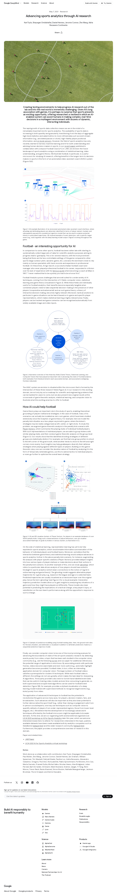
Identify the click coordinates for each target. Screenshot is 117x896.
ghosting (84, 565)
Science (44, 3)
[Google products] (26, 891)
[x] (16, 782)
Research (35, 3)
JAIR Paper (29, 739)
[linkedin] (32, 782)
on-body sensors (44, 141)
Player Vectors (29, 429)
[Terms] (46, 891)
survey (54, 661)
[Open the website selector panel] (20, 3)
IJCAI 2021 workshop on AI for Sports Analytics (42, 718)
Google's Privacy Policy (73, 791)
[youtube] (27, 782)
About (51, 3)
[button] (58, 32)
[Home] (11, 3)
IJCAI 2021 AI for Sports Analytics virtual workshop (46, 743)
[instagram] (22, 782)
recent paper (69, 146)
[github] (37, 782)
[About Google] (10, 891)
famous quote (58, 271)
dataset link (38, 726)
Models (26, 3)
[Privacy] (39, 891)
